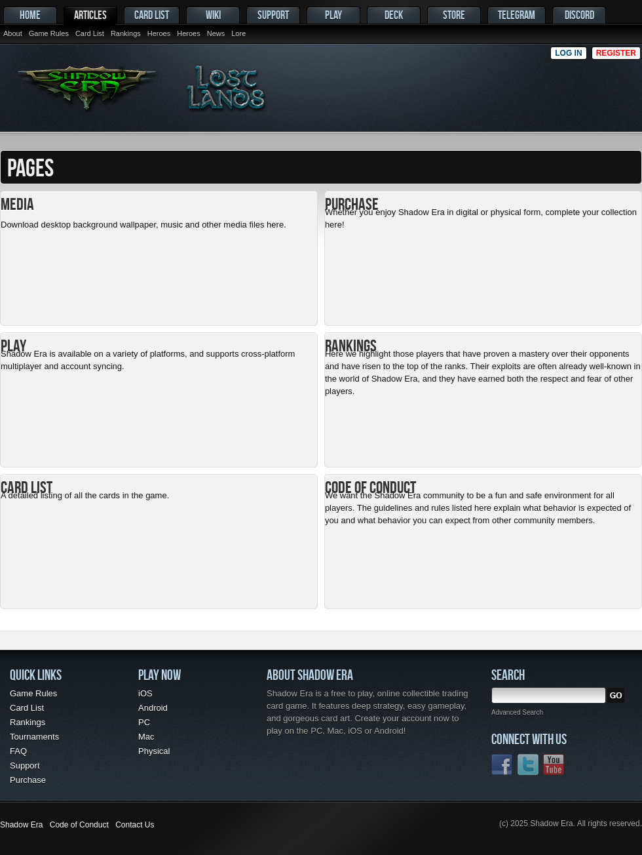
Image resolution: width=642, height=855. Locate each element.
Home (30, 15)
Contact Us (134, 824)
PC (144, 722)
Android (153, 708)
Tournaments (34, 737)
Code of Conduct (79, 824)
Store (454, 15)
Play (333, 15)
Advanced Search (517, 712)
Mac (146, 737)
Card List (89, 33)
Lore (238, 33)
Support (273, 15)
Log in (568, 53)
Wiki (213, 15)
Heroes (158, 33)
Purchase (28, 780)
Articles (90, 15)
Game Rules (49, 33)
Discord (579, 15)
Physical (154, 751)
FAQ (18, 751)
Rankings (126, 33)
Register (616, 53)
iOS (145, 693)
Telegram (516, 15)
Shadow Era (21, 824)
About (12, 33)
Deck (394, 15)
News (216, 33)
